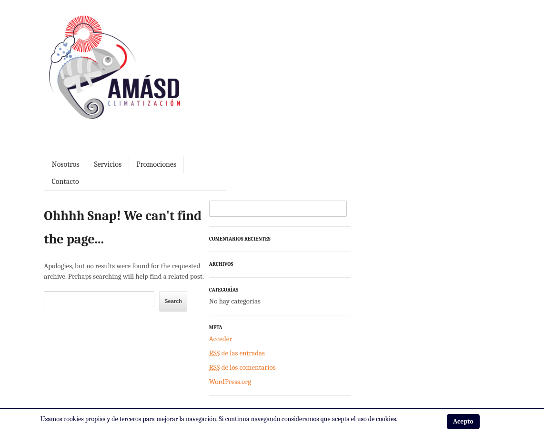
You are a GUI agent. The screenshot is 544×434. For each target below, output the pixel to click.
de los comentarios (396, 303)
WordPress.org (383, 317)
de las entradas (390, 289)
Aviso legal (58, 397)
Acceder (374, 275)
